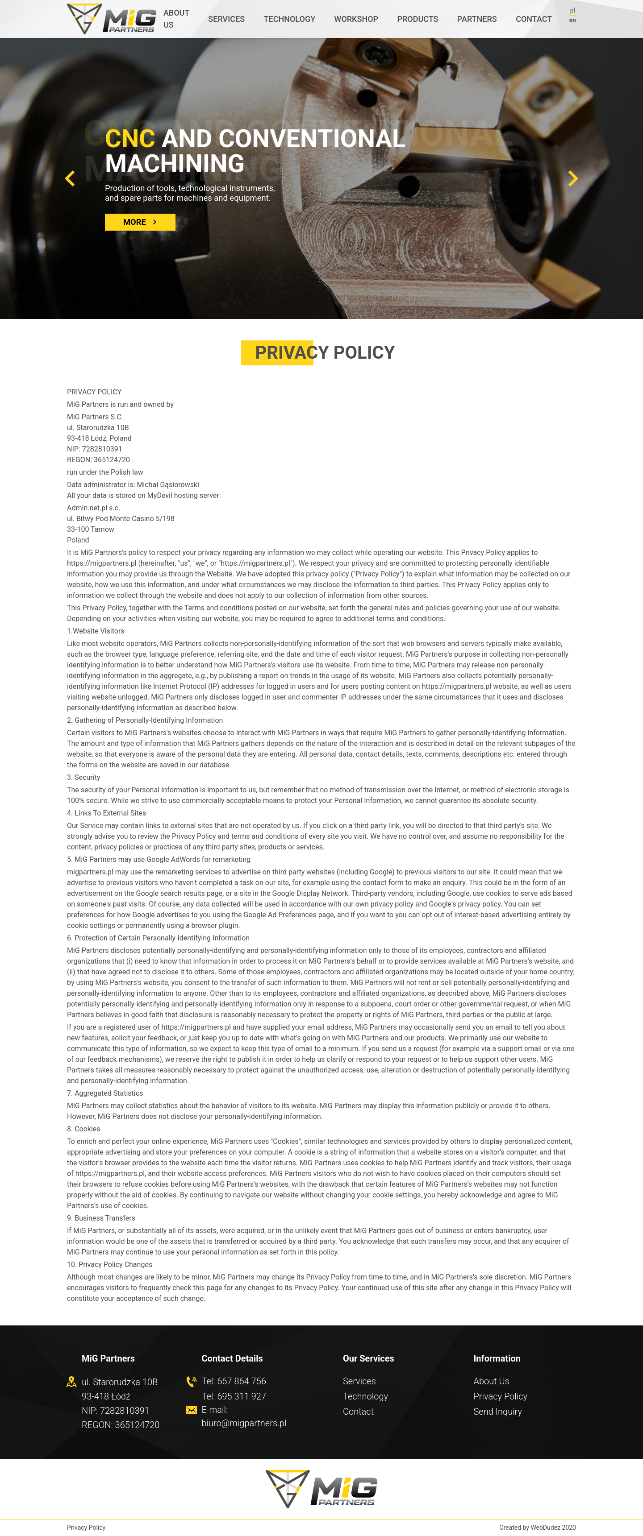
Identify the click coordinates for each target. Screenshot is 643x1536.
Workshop (356, 19)
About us (176, 18)
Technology (290, 19)
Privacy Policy (501, 1396)
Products (417, 19)
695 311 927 (241, 1396)
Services (226, 19)
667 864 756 (241, 1381)
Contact (534, 19)
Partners (477, 19)
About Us (491, 1381)
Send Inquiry (498, 1411)
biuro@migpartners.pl (244, 1423)
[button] (69, 178)
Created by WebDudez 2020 (537, 1527)
